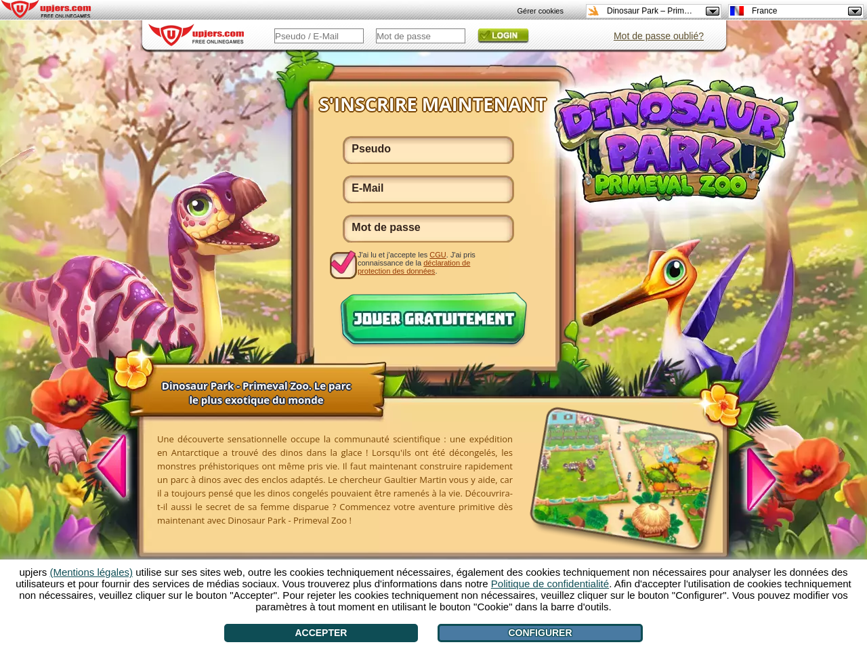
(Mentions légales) (91, 572)
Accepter (321, 632)
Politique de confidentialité (550, 583)
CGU (437, 255)
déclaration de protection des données (414, 267)
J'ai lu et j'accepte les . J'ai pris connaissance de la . (416, 262)
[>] (754, 477)
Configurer (540, 632)
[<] (119, 468)
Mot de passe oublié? (659, 35)
